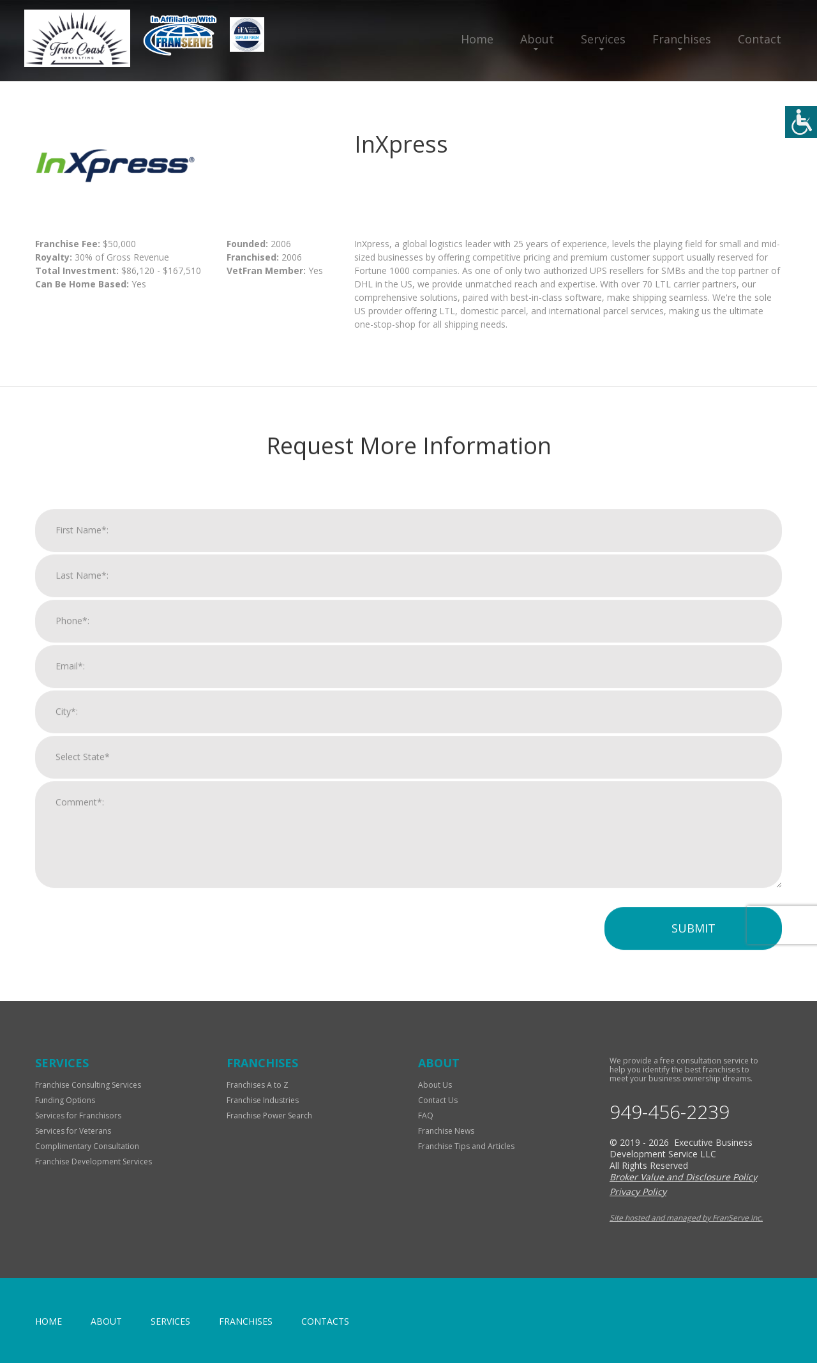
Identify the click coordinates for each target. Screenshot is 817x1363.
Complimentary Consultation (87, 1146)
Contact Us (438, 1100)
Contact (759, 39)
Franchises (681, 39)
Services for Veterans (73, 1130)
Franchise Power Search (269, 1115)
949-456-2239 (670, 1112)
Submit (693, 943)
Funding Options (65, 1100)
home (48, 1321)
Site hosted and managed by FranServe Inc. (686, 1217)
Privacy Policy (638, 1191)
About (537, 39)
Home (477, 39)
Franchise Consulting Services (88, 1084)
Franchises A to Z (258, 1084)
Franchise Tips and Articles (466, 1146)
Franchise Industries (263, 1100)
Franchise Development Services (93, 1161)
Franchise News (446, 1130)
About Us (435, 1084)
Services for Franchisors (78, 1115)
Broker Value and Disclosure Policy (683, 1177)
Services (603, 39)
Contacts (325, 1321)
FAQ (425, 1115)
